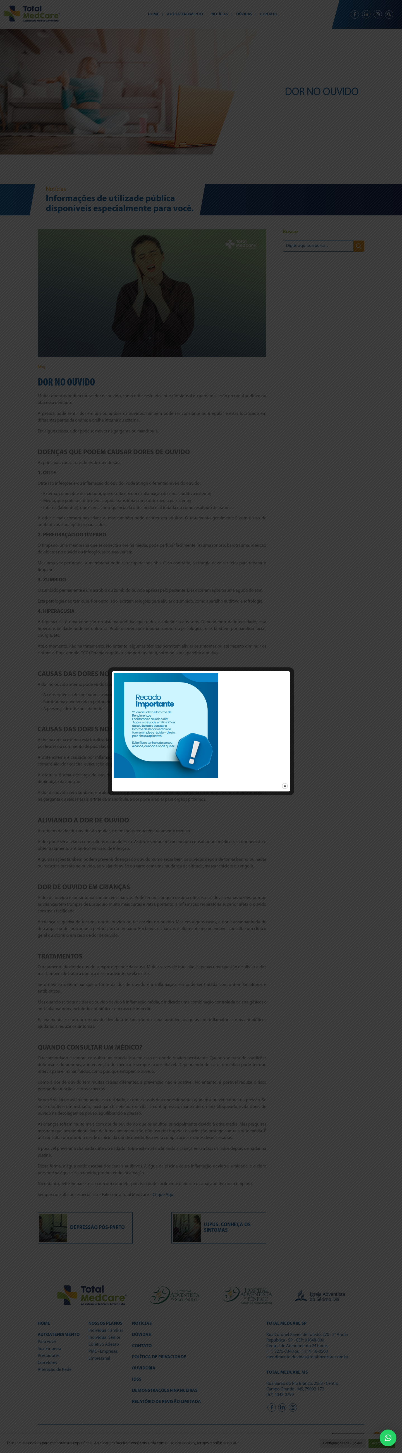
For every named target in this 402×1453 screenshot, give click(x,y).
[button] (388, 1438)
